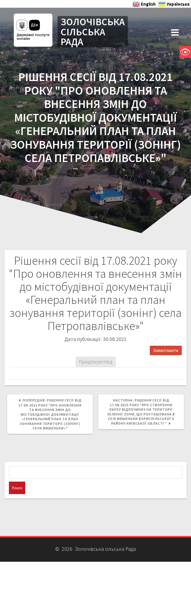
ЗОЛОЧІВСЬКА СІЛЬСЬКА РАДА (93, 31)
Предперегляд (95, 361)
